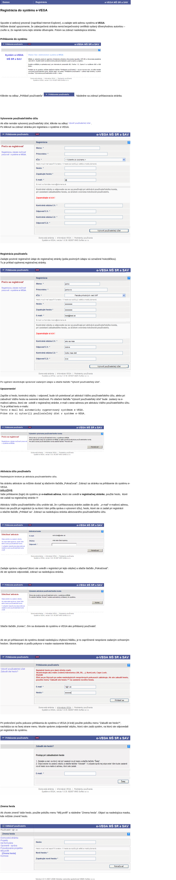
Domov (6, 2)
